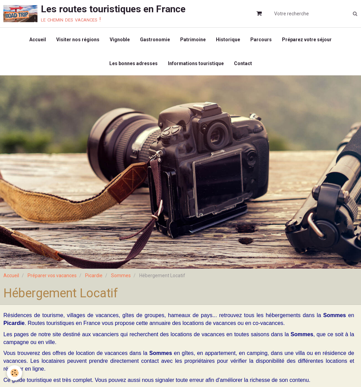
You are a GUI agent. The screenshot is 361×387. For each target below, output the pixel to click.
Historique (228, 39)
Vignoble (120, 39)
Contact (243, 63)
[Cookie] (14, 373)
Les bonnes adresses (133, 63)
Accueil (37, 39)
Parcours (261, 39)
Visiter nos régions (77, 39)
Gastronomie (155, 39)
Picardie (94, 275)
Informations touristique (196, 63)
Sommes (121, 275)
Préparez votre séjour (307, 39)
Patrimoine (193, 39)
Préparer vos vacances (52, 275)
